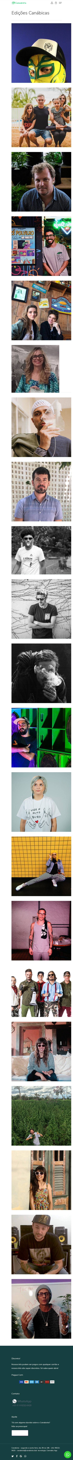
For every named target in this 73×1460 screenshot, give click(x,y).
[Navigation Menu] (60, 3)
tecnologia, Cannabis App (47, 1450)
